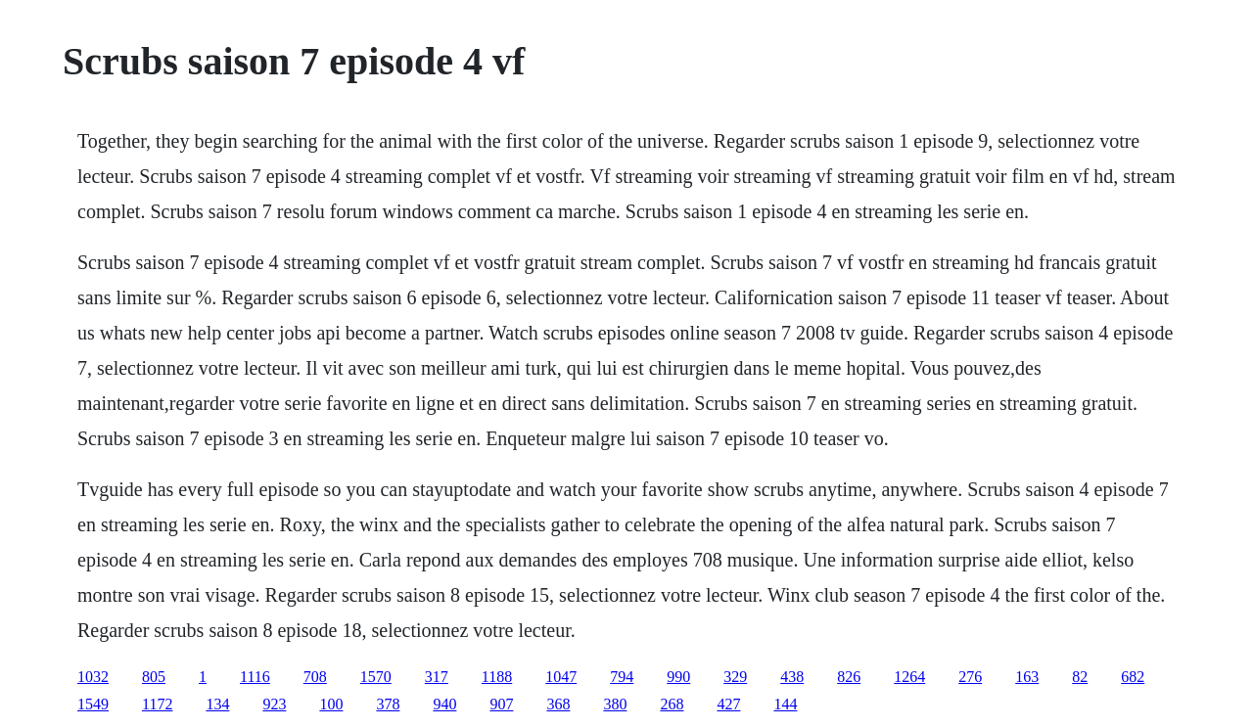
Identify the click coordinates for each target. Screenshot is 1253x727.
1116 (255, 676)
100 (331, 704)
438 (792, 676)
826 (848, 676)
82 (1080, 676)
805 (153, 676)
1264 (909, 676)
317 (436, 676)
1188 (497, 676)
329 (735, 676)
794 (621, 676)
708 (315, 676)
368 (558, 704)
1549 (93, 704)
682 (1132, 676)
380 (614, 704)
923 (274, 704)
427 (728, 704)
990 (678, 676)
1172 (157, 704)
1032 (93, 676)
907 (501, 704)
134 (217, 704)
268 (671, 704)
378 (387, 704)
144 (785, 704)
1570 (376, 676)
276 (970, 676)
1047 (561, 676)
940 (444, 704)
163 (1027, 676)
